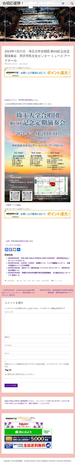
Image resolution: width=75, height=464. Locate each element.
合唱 (20, 280)
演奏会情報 (10, 280)
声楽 (29, 280)
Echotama (24, 64)
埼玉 (24, 280)
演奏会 (38, 280)
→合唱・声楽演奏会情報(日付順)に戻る (19, 241)
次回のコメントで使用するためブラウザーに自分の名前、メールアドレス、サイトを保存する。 (37, 365)
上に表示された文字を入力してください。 (20, 374)
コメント (9, 312)
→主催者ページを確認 (13, 205)
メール (8, 345)
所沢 (33, 280)
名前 (7, 337)
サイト (7, 353)
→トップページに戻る (13, 245)
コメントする (57, 280)
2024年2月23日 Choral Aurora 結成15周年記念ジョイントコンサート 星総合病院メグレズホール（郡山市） (18, 292)
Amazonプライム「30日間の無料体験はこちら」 (22, 100)
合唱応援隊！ (13, 3)
